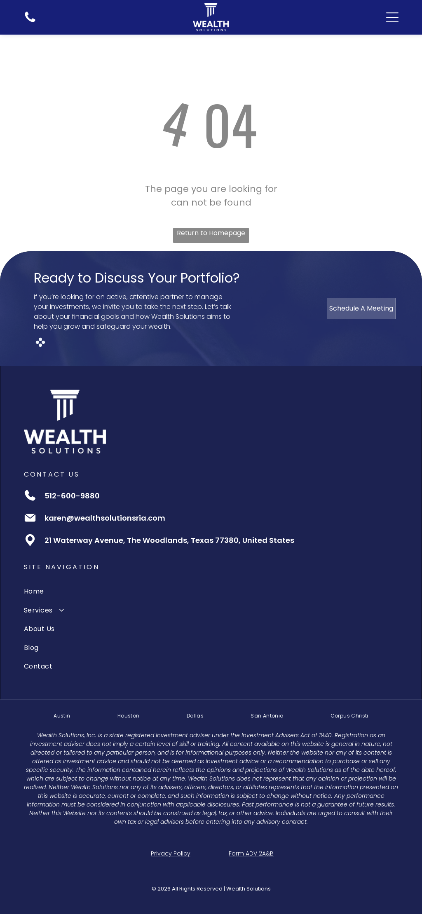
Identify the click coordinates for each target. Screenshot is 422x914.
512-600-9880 (72, 496)
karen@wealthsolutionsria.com (105, 518)
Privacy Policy (170, 853)
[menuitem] (211, 591)
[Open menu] (392, 17)
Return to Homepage (211, 233)
